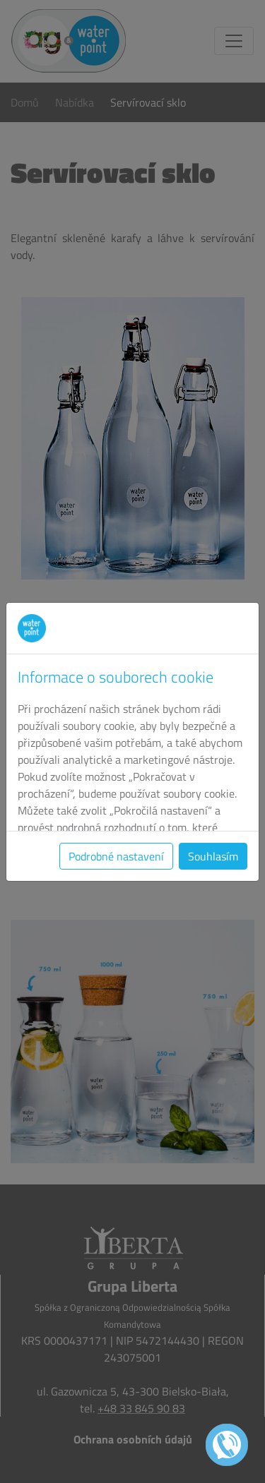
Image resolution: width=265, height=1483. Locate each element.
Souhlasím (213, 856)
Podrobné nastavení (116, 856)
